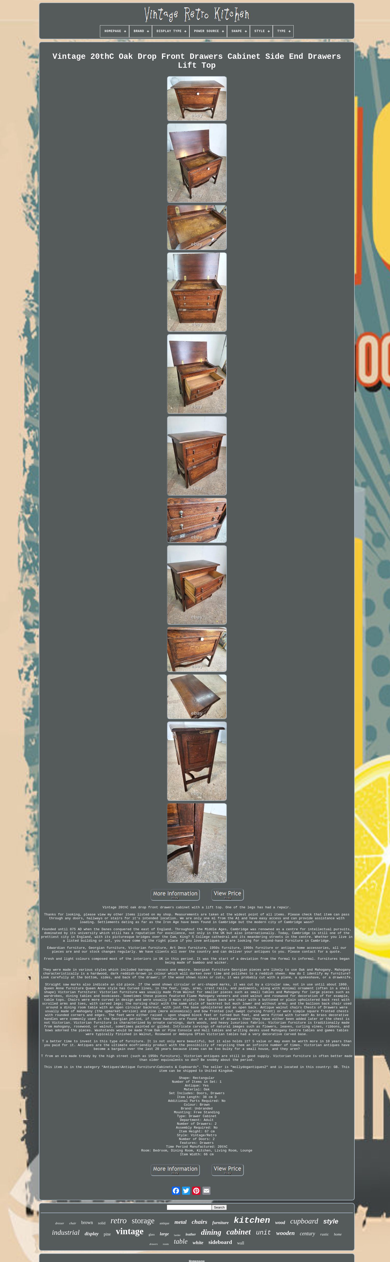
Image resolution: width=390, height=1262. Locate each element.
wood (280, 1222)
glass (151, 1234)
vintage (130, 1231)
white (198, 1242)
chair (72, 1223)
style (330, 1221)
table (181, 1241)
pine (107, 1234)
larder (177, 1235)
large (164, 1233)
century (307, 1233)
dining (211, 1232)
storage (143, 1220)
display (92, 1233)
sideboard (220, 1242)
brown (87, 1222)
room (166, 1243)
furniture (220, 1222)
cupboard (304, 1221)
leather (191, 1234)
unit (263, 1233)
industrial (66, 1232)
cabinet (238, 1231)
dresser (59, 1223)
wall (240, 1243)
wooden (285, 1233)
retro (119, 1220)
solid (102, 1223)
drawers (153, 1244)
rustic (324, 1234)
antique (164, 1223)
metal (180, 1222)
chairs (199, 1221)
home (337, 1234)
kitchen (252, 1220)
